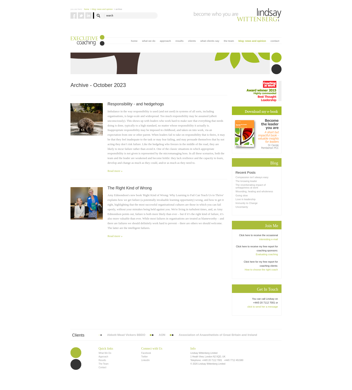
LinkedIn (145, 360)
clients (192, 41)
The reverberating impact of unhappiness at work (250, 186)
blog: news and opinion (252, 41)
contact (275, 41)
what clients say (209, 41)
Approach (103, 356)
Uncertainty (241, 207)
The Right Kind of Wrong (130, 188)
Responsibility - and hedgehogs (136, 104)
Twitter (144, 356)
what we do (148, 41)
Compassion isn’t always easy (251, 177)
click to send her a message (262, 306)
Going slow (241, 195)
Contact (102, 367)
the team (229, 41)
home (134, 41)
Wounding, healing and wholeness (254, 191)
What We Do (105, 353)
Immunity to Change (246, 203)
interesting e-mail (268, 239)
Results (102, 360)
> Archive (118, 9)
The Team (103, 364)
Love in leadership (245, 199)
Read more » (115, 171)
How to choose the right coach (261, 269)
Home (86, 9)
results (179, 41)
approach (165, 41)
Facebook (146, 353)
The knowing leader (246, 181)
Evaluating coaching (267, 254)
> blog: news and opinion (101, 9)
